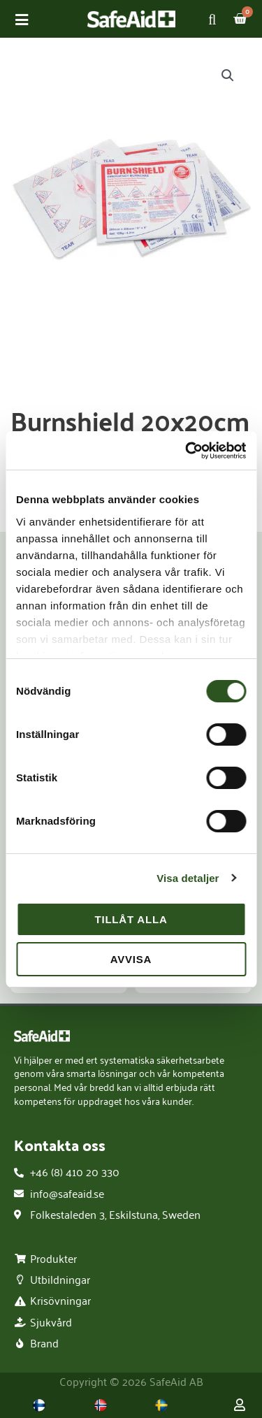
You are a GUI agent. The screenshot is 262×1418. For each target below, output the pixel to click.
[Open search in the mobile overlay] (215, 19)
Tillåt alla (130, 919)
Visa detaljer (188, 878)
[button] (227, 75)
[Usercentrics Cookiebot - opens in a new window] (186, 451)
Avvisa (131, 959)
